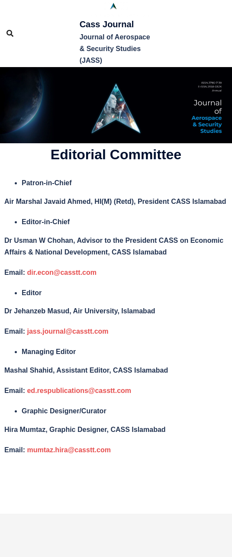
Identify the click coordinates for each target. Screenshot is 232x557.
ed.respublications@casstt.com (79, 390)
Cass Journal (107, 24)
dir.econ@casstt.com (62, 272)
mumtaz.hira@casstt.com (68, 450)
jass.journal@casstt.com (67, 331)
